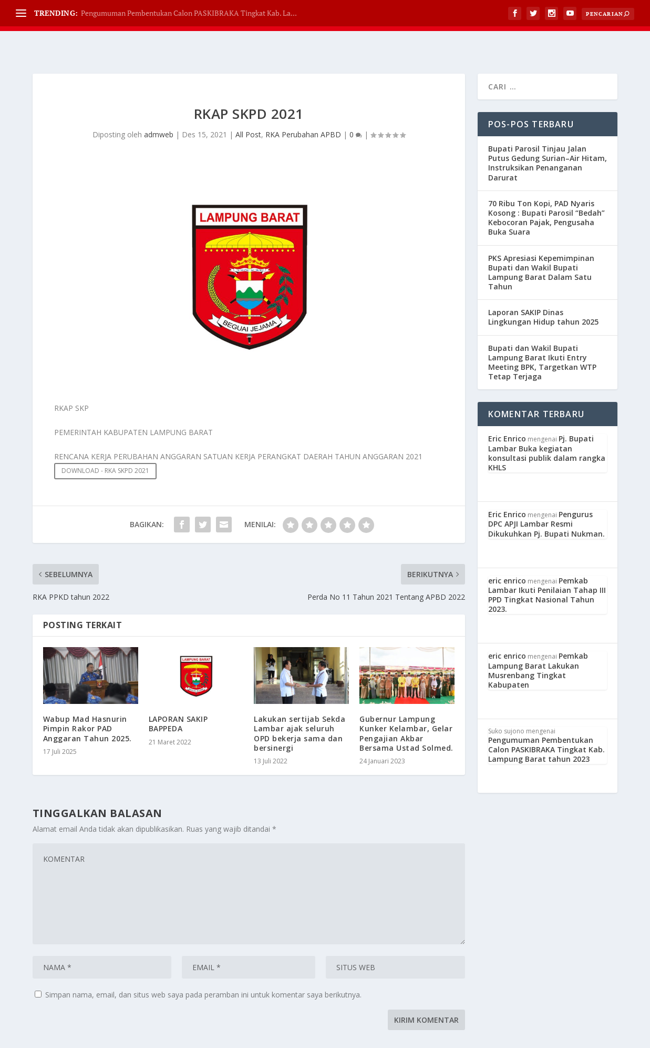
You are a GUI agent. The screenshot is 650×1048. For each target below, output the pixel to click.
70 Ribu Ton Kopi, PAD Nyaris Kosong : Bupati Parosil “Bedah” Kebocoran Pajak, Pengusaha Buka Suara (546, 191)
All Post (248, 108)
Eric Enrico (507, 412)
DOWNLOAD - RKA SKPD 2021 (105, 444)
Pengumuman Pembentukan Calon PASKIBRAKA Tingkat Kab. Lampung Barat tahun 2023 (546, 723)
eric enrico (507, 554)
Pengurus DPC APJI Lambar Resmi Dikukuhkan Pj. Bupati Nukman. (546, 497)
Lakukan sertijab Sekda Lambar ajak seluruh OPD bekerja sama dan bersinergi (299, 707)
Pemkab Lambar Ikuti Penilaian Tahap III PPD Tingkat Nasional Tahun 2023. (547, 568)
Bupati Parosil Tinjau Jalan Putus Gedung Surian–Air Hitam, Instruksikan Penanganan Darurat (547, 136)
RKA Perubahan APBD (303, 108)
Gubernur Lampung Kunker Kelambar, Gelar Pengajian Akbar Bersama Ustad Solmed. (406, 707)
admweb (158, 108)
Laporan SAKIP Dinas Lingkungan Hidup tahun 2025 (543, 290)
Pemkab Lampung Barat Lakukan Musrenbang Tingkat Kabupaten (538, 643)
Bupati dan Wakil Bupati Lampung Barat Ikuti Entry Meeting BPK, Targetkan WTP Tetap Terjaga (542, 336)
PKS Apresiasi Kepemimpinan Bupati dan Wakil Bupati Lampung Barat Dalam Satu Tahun (541, 246)
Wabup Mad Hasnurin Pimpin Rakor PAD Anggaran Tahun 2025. (87, 702)
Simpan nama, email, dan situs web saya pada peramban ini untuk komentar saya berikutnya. (203, 968)
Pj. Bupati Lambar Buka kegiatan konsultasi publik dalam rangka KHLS (546, 426)
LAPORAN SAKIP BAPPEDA (178, 697)
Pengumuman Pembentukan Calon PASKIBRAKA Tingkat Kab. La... (189, 13)
